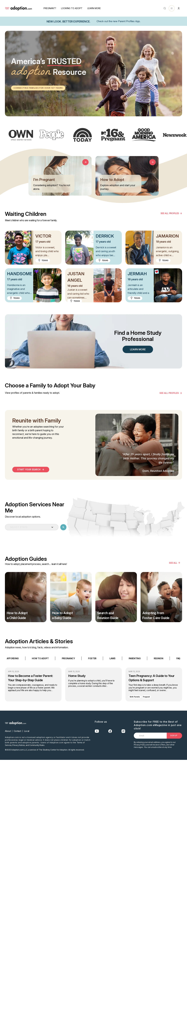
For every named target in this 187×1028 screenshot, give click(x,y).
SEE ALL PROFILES (170, 214)
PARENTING (135, 659)
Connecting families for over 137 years (42, 88)
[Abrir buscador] (164, 8)
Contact (17, 731)
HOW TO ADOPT (40, 659)
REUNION (158, 659)
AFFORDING (13, 659)
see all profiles (169, 393)
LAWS (112, 659)
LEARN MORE (138, 350)
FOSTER (92, 659)
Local (26, 731)
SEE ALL (173, 563)
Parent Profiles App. (129, 21)
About (8, 731)
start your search (28, 470)
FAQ (178, 659)
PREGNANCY (68, 659)
